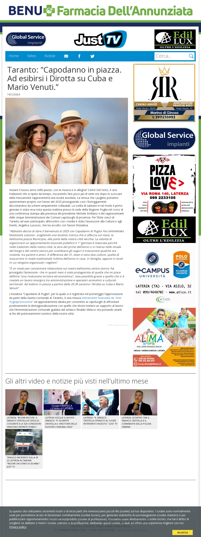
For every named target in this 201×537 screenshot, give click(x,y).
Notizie (50, 55)
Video (31, 55)
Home (14, 55)
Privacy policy (17, 527)
